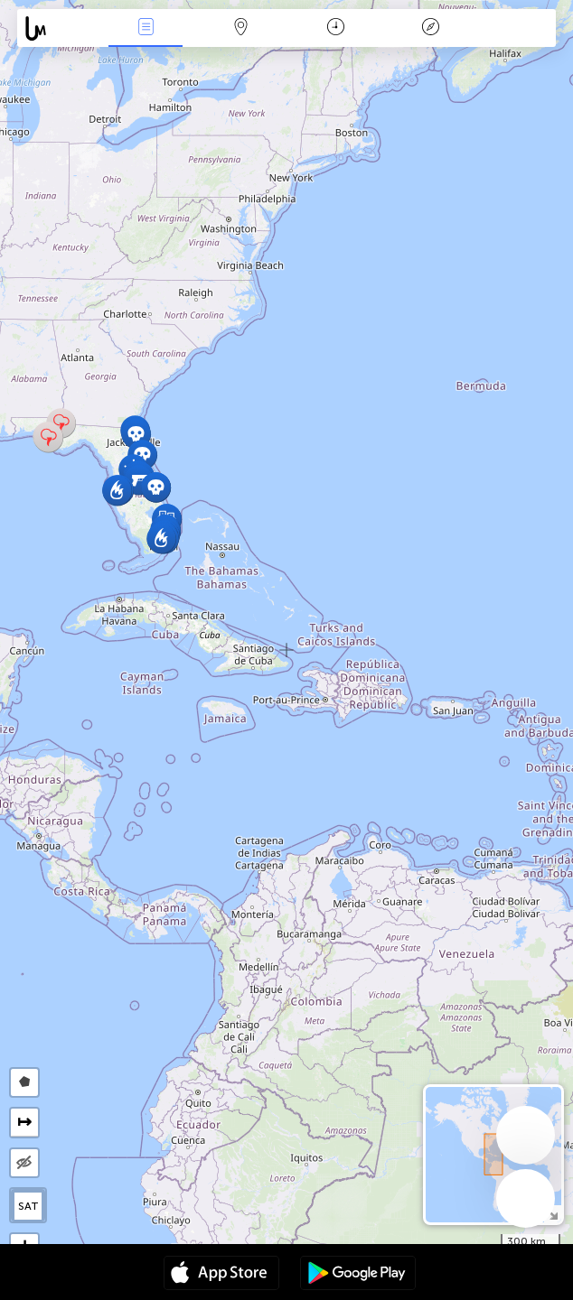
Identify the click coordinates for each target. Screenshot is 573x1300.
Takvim (335, 28)
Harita (240, 28)
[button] (136, 433)
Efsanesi (431, 28)
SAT (28, 1206)
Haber (145, 28)
